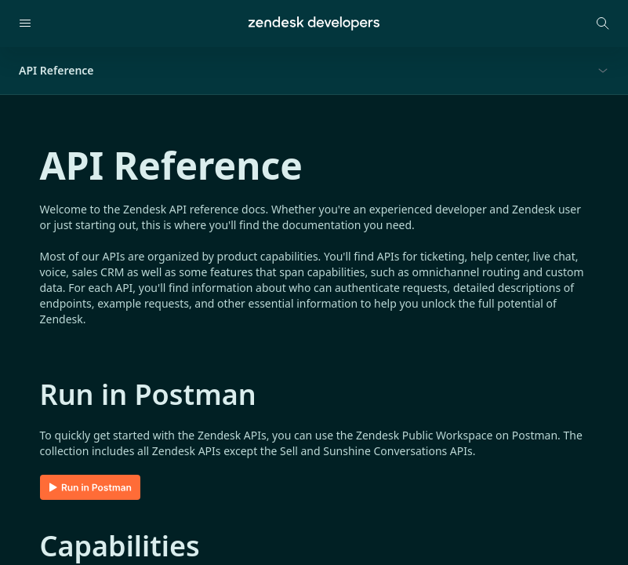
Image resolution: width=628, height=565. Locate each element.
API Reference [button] (56, 70)
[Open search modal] (603, 23)
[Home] (314, 23)
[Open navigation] (25, 23)
